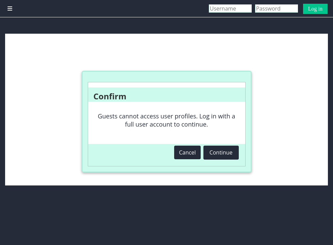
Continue (221, 152)
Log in (315, 9)
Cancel (187, 152)
